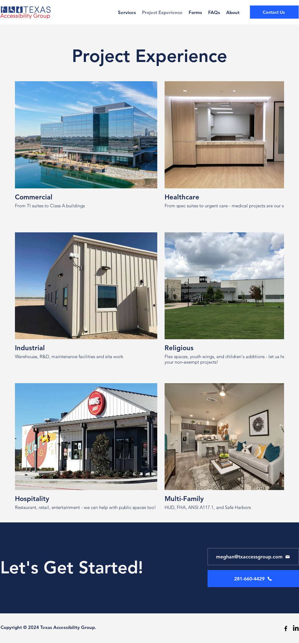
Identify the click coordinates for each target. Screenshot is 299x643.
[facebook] (285, 628)
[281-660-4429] (253, 578)
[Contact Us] (274, 12)
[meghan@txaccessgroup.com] (253, 556)
